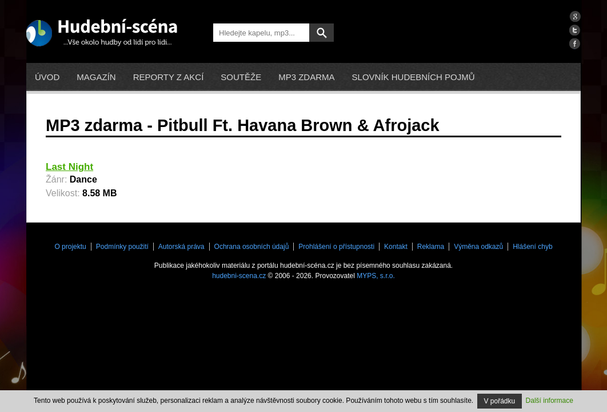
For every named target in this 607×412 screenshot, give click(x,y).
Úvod (47, 77)
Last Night (69, 166)
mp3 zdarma (306, 77)
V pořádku (500, 401)
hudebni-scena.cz (239, 276)
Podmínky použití (122, 247)
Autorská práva (181, 247)
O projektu (70, 247)
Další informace (549, 401)
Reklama (430, 247)
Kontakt (396, 247)
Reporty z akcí (168, 77)
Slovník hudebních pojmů (413, 77)
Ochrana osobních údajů (251, 247)
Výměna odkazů (478, 247)
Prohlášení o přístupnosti (336, 247)
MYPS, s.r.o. (376, 276)
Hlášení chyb (532, 247)
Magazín (96, 77)
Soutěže (241, 77)
